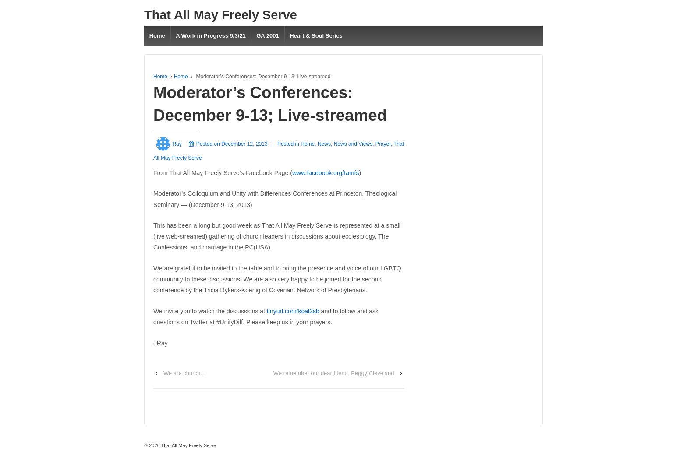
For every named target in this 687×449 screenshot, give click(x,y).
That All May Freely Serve (220, 15)
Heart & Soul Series (316, 35)
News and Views (353, 144)
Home (157, 35)
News (324, 144)
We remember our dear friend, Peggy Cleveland (333, 373)
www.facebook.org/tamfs (325, 172)
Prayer (383, 144)
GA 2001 (267, 35)
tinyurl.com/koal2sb (293, 311)
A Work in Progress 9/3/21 (211, 35)
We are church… (184, 373)
